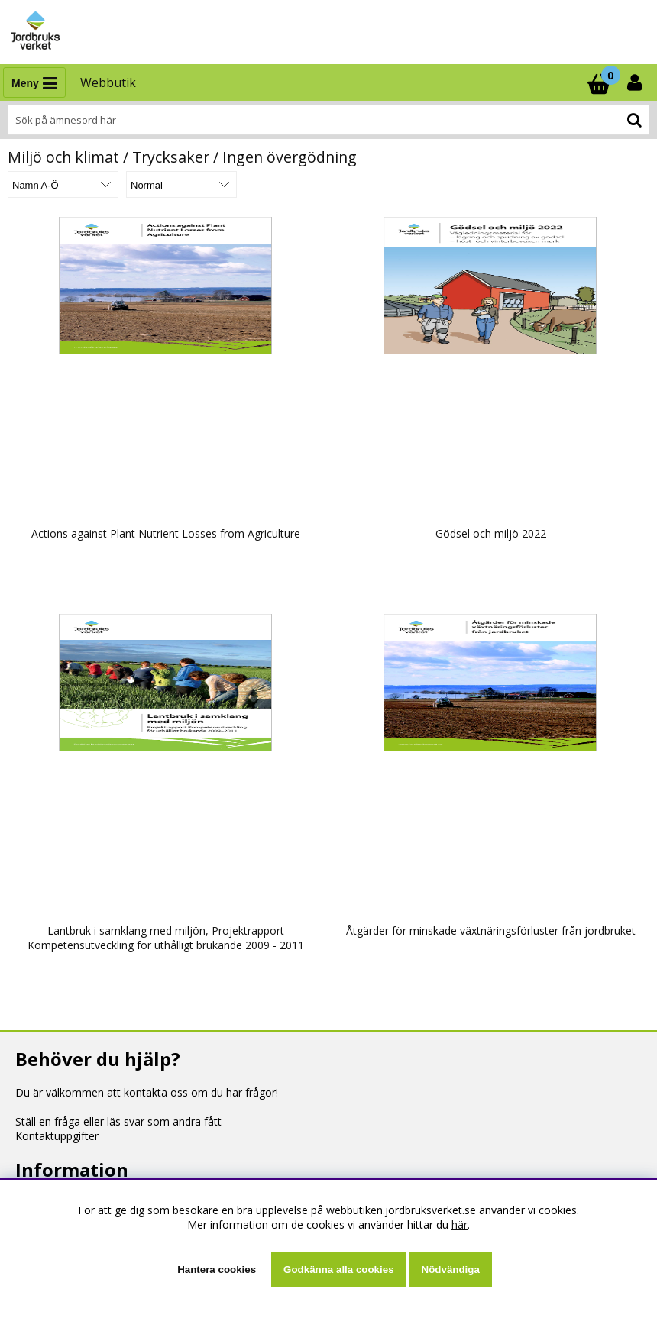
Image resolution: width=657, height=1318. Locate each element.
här (459, 1224)
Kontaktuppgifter (57, 1136)
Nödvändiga (451, 1269)
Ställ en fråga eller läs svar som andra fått (118, 1121)
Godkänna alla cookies (338, 1269)
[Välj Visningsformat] (181, 184)
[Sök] (328, 120)
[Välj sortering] (63, 184)
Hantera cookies (216, 1269)
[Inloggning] (636, 82)
